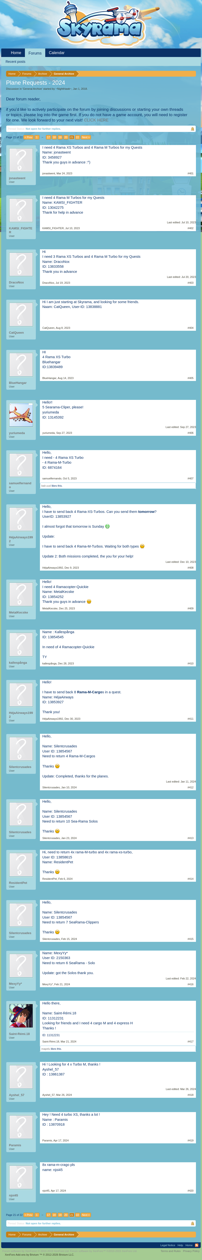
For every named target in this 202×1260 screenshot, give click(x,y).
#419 (191, 1140)
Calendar (57, 53)
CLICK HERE (96, 120)
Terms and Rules (171, 1251)
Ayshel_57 (16, 1095)
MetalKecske (18, 612)
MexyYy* (15, 983)
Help (180, 1245)
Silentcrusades (20, 767)
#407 (191, 478)
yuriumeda (17, 433)
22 (77, 137)
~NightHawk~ (64, 88)
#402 (191, 228)
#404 (191, 327)
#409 (191, 608)
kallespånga (18, 662)
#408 (191, 567)
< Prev (28, 137)
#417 (191, 1041)
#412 (191, 787)
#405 (191, 378)
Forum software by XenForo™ (103, 1251)
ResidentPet (18, 883)
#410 (191, 663)
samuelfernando (20, 485)
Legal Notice (167, 1245)
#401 (191, 173)
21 (71, 137)
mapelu (45, 1048)
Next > (86, 137)
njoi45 (13, 1195)
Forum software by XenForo (35, 1251)
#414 (191, 878)
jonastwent (17, 178)
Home (16, 53)
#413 (191, 838)
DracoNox (16, 282)
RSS (196, 1245)
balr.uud (46, 485)
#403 (191, 282)
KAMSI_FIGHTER (20, 230)
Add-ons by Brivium (39, 1254)
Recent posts (15, 62)
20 (65, 137)
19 (60, 137)
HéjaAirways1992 (21, 539)
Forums (35, 53)
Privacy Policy (191, 1251)
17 (48, 137)
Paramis (15, 1145)
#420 (191, 1190)
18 (54, 137)
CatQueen (16, 332)
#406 (191, 432)
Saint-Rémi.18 (19, 1034)
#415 (191, 938)
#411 (191, 718)
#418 (191, 1094)
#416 (191, 984)
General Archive (32, 88)
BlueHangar (18, 383)
